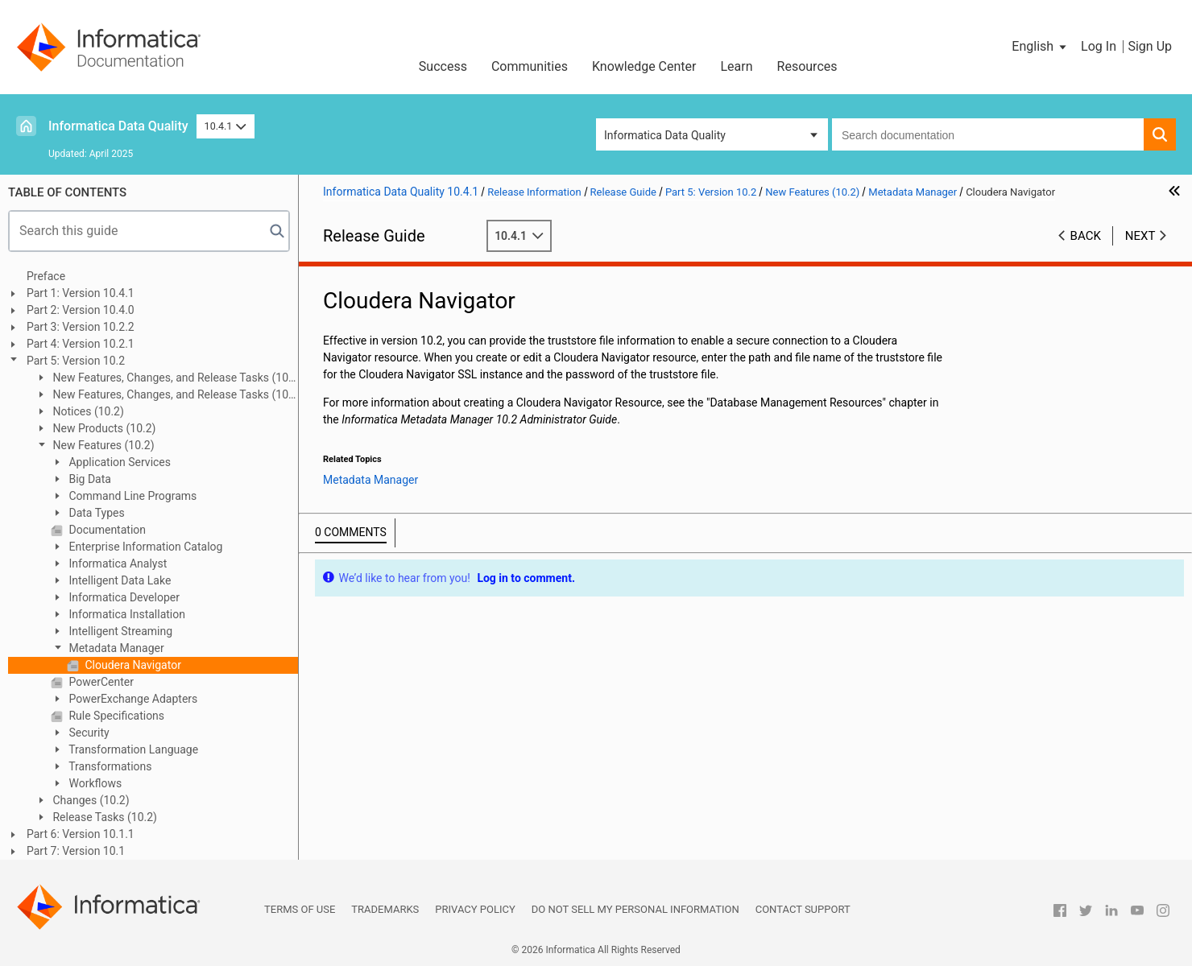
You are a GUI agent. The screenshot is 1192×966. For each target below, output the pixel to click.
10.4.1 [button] (225, 126)
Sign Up (1150, 46)
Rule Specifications (115, 715)
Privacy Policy (475, 909)
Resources (807, 66)
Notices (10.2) (87, 411)
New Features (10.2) (102, 445)
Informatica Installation (125, 614)
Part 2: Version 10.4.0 (81, 309)
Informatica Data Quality (118, 126)
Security (88, 732)
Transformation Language (132, 749)
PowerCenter (100, 681)
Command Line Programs (131, 495)
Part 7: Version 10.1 (76, 850)
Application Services (118, 462)
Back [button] (1085, 236)
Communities (529, 66)
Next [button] (1140, 236)
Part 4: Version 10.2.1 (81, 343)
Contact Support (803, 909)
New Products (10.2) (102, 428)
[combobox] (988, 134)
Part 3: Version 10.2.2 (81, 326)
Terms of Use (299, 909)
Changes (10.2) (90, 800)
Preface (46, 276)
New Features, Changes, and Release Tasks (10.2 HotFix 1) (166, 395)
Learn (737, 66)
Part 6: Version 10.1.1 (81, 834)
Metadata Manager (115, 648)
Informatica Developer (123, 597)
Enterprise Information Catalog (144, 546)
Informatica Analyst (116, 563)
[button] (1040, 47)
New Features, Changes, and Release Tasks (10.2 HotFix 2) (166, 378)
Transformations (109, 766)
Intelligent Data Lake (118, 580)
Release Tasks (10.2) (103, 817)
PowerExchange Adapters (131, 698)
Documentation (106, 529)
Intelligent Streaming (119, 631)
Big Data (88, 479)
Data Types (95, 512)
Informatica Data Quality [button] (665, 135)
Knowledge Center (644, 66)
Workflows (94, 783)
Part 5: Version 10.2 (76, 360)
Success (443, 66)
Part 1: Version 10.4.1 (81, 293)
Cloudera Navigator (131, 664)
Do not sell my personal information (635, 909)
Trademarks (385, 909)
